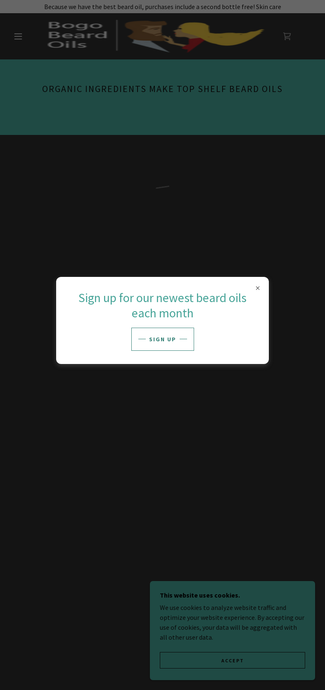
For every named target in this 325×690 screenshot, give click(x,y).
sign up (162, 339)
